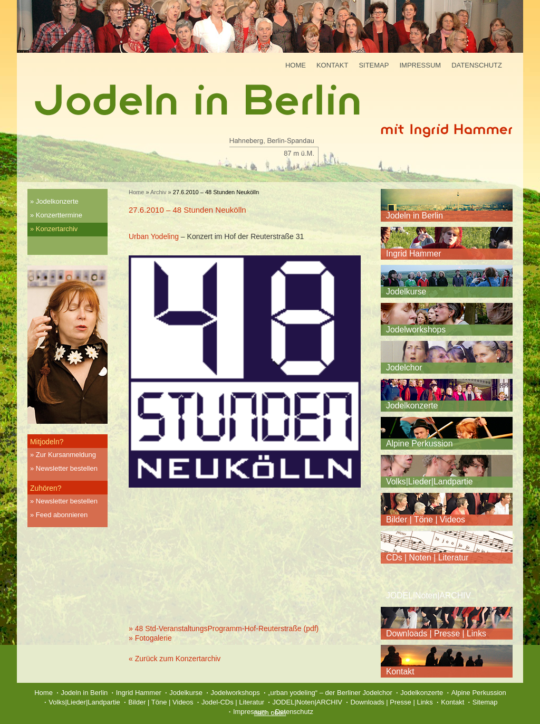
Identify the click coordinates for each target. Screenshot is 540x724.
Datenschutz (476, 65)
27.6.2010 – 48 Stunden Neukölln (187, 209)
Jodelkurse (406, 291)
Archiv (158, 192)
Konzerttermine (59, 215)
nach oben (270, 713)
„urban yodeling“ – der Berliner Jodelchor (330, 693)
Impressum (420, 65)
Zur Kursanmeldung (66, 455)
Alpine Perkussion (419, 443)
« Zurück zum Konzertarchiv (174, 658)
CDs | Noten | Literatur (427, 557)
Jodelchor (404, 367)
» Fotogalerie (150, 638)
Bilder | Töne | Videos (425, 519)
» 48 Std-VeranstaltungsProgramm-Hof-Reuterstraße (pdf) (224, 628)
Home (295, 65)
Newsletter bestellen (67, 468)
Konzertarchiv (57, 229)
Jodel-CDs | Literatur (232, 702)
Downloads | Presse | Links (436, 633)
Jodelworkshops (416, 329)
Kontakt (332, 65)
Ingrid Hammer (413, 253)
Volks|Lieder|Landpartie (429, 481)
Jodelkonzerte (57, 201)
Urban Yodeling (154, 236)
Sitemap (374, 65)
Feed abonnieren (62, 515)
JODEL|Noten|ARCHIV (428, 595)
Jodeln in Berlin (414, 215)
